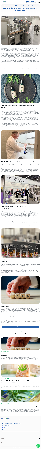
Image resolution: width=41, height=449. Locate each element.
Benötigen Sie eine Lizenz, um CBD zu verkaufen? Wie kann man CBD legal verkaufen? (20, 354)
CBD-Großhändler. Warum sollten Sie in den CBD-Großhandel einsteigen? (19, 406)
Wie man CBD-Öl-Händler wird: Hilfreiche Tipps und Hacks (16, 380)
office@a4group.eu (7, 425)
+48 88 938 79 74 (7, 429)
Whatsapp (6, 427)
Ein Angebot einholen (31, 1)
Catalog (16, 418)
